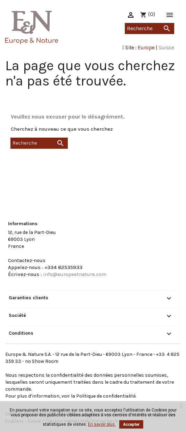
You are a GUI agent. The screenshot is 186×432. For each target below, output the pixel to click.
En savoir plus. (102, 424)
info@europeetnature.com (74, 274)
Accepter (131, 424)
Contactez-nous (27, 260)
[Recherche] (149, 28)
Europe (146, 47)
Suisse (166, 47)
